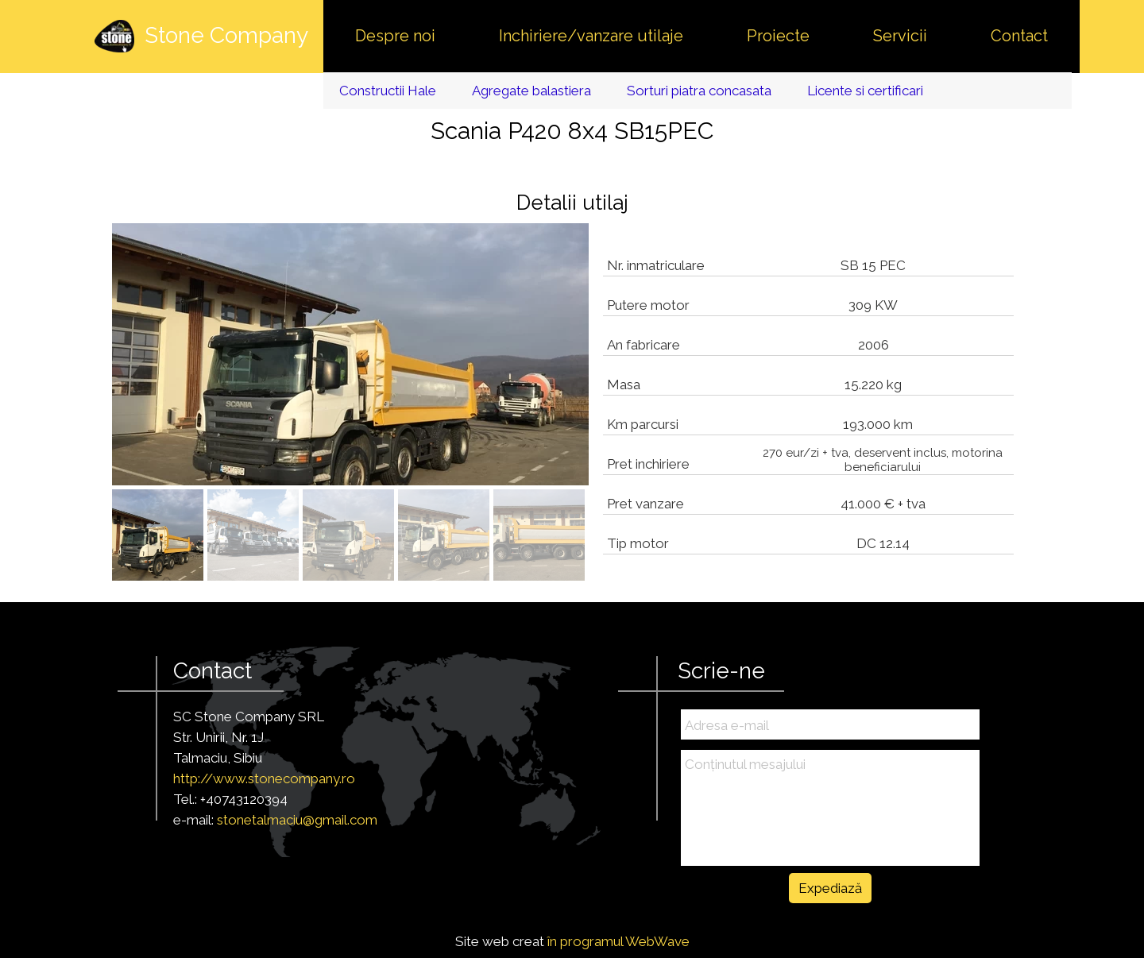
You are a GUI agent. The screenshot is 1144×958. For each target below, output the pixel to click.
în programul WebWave (618, 941)
